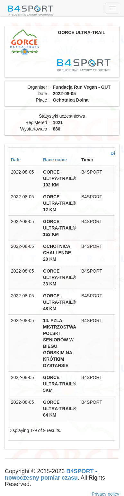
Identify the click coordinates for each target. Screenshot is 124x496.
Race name (55, 159)
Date (16, 159)
